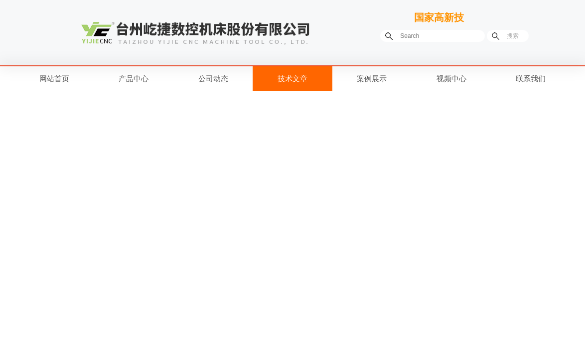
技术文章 (292, 78)
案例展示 (372, 78)
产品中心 (133, 78)
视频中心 (451, 78)
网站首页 (54, 78)
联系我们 (531, 78)
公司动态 (213, 78)
